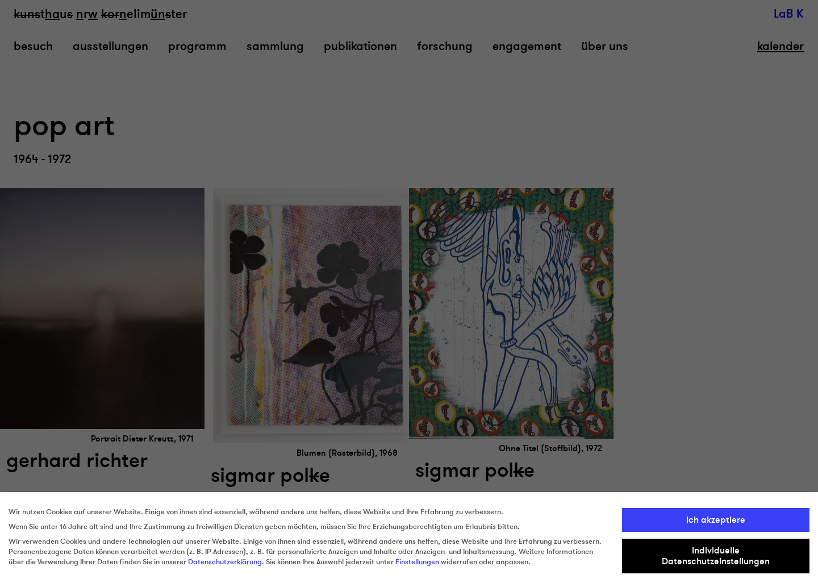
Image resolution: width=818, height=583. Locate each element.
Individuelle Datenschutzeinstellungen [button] (716, 555)
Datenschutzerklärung (225, 562)
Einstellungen (417, 562)
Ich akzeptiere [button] (715, 520)
